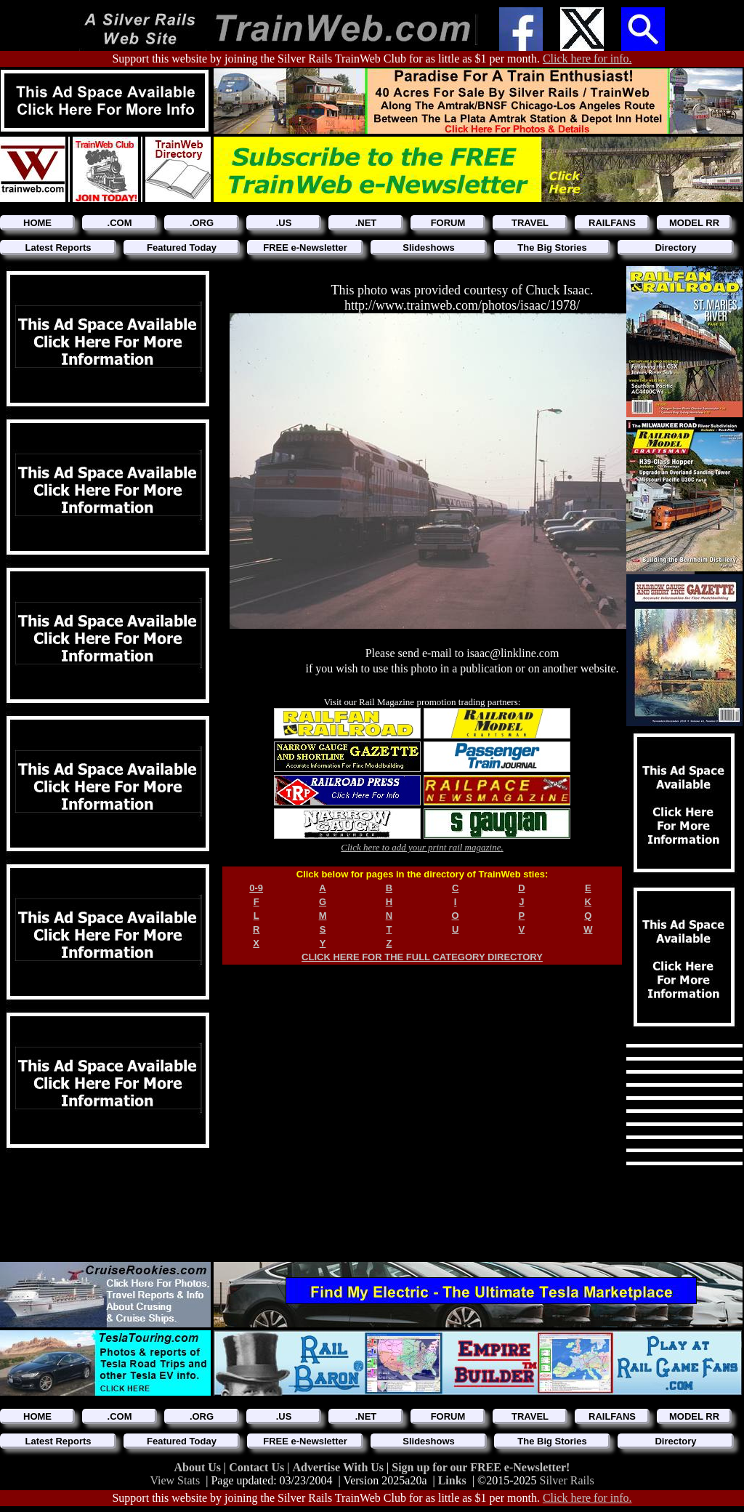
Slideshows (429, 247)
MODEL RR (694, 222)
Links (452, 1480)
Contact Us (258, 1467)
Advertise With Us (339, 1467)
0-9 (256, 887)
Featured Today (182, 247)
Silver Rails (567, 1480)
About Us (199, 1467)
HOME (37, 222)
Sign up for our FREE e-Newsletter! (481, 1467)
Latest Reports (58, 247)
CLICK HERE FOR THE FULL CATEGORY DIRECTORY (422, 957)
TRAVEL (530, 222)
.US (284, 222)
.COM (120, 222)
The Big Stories (551, 247)
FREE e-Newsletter (305, 247)
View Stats (175, 1480)
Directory (675, 247)
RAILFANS (612, 222)
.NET (366, 222)
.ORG (202, 222)
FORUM (448, 222)
